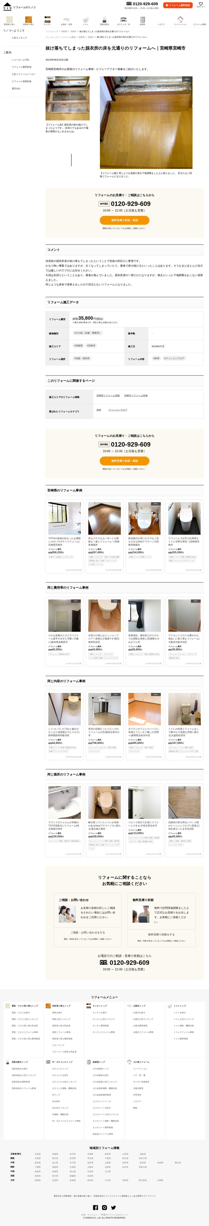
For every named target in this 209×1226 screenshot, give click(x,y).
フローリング (58, 1045)
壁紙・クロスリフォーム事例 (25, 1032)
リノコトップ (52, 37)
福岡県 (38, 1180)
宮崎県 (82, 37)
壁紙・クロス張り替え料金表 (25, 1025)
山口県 (108, 1171)
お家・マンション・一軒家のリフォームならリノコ (104, 1215)
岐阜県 (143, 1163)
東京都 (125, 1158)
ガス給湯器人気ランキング (105, 1082)
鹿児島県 (143, 1180)
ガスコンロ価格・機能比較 (64, 1088)
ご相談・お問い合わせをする (88, 932)
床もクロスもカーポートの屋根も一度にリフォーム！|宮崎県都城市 (104, 534)
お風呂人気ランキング (143, 1019)
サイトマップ (149, 1196)
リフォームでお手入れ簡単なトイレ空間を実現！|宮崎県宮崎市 (184, 532)
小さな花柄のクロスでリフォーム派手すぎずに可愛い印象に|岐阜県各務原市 (64, 627)
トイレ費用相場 (181, 1039)
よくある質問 (135, 1196)
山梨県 (108, 1163)
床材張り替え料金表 (61, 1025)
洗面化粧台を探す (20, 1069)
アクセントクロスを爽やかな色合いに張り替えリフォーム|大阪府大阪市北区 (184, 629)
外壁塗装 (137, 1095)
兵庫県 (108, 1167)
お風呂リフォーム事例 (143, 1032)
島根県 (55, 1171)
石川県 (73, 1163)
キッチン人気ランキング (104, 1019)
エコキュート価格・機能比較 (106, 1121)
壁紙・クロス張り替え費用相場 (26, 1039)
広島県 (90, 1171)
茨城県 (38, 1158)
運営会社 (58, 1196)
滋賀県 (55, 1167)
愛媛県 (73, 1176)
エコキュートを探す (102, 1108)
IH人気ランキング (60, 1108)
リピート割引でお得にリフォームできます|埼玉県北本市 (144, 814)
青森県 (55, 1154)
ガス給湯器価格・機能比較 (105, 1088)
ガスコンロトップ (60, 1069)
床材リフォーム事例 (61, 1032)
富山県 (55, 1163)
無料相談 (179, 5)
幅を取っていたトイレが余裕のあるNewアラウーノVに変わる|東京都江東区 (104, 818)
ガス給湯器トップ (101, 1069)
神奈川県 (143, 1158)
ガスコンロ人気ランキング (64, 1082)
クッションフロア (175, 358)
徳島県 (38, 1176)
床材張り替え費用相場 (62, 1039)
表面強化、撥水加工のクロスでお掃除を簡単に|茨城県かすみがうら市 (144, 627)
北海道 (38, 1154)
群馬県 (73, 1158)
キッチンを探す (100, 1012)
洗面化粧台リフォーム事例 (24, 1088)
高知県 (90, 1176)
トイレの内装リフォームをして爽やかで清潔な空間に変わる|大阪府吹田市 (184, 723)
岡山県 (73, 1171)
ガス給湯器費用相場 (102, 1095)
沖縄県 (160, 1180)
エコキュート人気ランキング (106, 1114)
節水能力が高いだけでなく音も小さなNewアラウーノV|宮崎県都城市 (144, 530)
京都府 (73, 1167)
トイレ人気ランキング (184, 1019)
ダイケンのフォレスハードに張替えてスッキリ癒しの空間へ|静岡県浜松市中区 (144, 723)
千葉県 (108, 1158)
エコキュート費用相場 (103, 1127)
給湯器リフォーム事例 (103, 1134)
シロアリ (137, 1101)
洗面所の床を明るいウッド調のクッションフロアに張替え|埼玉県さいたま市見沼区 (184, 816)
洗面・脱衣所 (83, 358)
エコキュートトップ (102, 1101)
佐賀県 (55, 1180)
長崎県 (73, 1180)
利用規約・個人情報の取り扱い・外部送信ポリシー (87, 1196)
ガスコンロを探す (60, 1075)
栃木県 (55, 1158)
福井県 (90, 1163)
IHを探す (56, 1101)
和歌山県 (143, 1167)
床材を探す (57, 1012)
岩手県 (73, 1154)
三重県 (38, 1167)
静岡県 (160, 1163)
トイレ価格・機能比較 (184, 1025)
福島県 (143, 1154)
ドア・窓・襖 (139, 1075)
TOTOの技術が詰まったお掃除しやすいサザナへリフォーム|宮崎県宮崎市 (64, 530)
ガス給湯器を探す (101, 1075)
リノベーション (140, 1069)
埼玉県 (90, 1158)
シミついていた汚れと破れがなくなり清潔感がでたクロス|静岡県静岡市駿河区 (64, 723)
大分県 (108, 1180)
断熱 (135, 1108)
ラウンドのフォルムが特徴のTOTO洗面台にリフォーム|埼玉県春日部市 (64, 814)
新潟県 (38, 1163)
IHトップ (56, 1095)
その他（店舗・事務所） (89, 333)
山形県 (125, 1154)
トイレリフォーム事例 (184, 1032)
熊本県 (90, 1180)
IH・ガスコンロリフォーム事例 (66, 1121)
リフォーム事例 (68, 37)
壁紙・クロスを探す (21, 1012)
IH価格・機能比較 (60, 1114)
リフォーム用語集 (120, 1196)
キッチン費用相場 (101, 1025)
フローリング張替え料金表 (64, 1052)
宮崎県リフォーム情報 (108, 395)
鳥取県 (38, 1171)
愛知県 (178, 1163)
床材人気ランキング (61, 1019)
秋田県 (108, 1154)
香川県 (55, 1176)
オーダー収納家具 (141, 1082)
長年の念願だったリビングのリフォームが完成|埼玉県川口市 (104, 723)
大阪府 (90, 1167)
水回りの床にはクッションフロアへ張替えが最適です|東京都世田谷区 (104, 629)
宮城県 (90, 1154)
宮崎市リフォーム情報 (136, 395)
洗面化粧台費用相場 (21, 1082)
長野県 (125, 1163)
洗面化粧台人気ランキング (24, 1075)
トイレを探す (180, 1012)
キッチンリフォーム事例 (104, 1032)
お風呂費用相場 (140, 1025)
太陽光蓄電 (138, 1088)
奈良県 (125, 1167)
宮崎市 (91, 37)
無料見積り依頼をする (161, 934)
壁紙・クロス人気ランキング (25, 1019)
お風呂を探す (139, 1012)
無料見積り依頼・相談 (124, 220)
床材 (157, 358)
